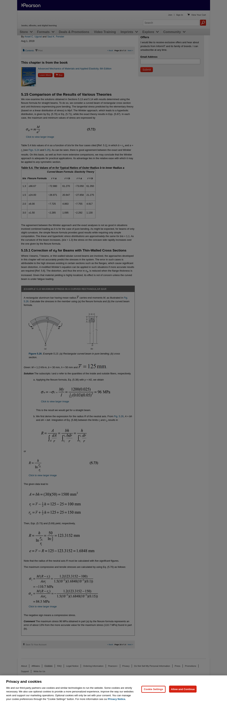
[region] (113, 689)
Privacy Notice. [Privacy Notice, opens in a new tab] (117, 699)
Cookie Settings (153, 689)
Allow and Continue (183, 689)
